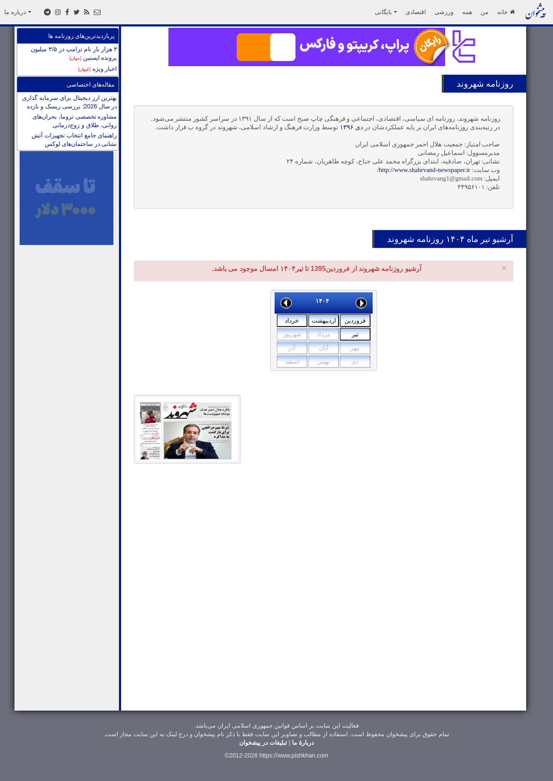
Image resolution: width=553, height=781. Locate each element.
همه (467, 12)
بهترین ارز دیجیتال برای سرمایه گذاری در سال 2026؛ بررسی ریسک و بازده (69, 102)
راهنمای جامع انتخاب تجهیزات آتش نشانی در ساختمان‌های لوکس (74, 139)
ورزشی (444, 12)
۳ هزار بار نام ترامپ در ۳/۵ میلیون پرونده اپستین (74, 53)
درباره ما (17, 12)
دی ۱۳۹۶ (351, 127)
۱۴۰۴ (322, 300)
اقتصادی (415, 12)
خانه (506, 12)
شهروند (470, 83)
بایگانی (386, 12)
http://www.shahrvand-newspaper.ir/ (423, 169)
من (485, 12)
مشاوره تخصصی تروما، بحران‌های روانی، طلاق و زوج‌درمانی (74, 120)
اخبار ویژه (97, 68)
